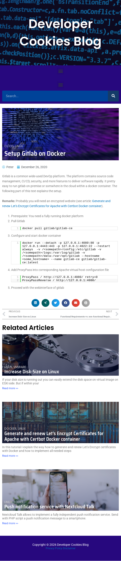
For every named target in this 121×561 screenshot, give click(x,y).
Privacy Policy (54, 548)
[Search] (113, 96)
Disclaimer (69, 548)
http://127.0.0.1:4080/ (63, 277)
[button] (60, 71)
